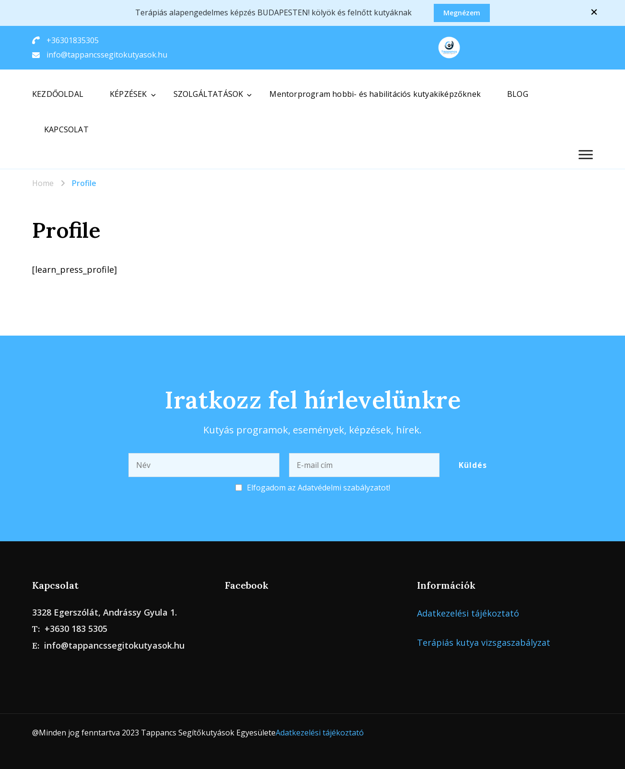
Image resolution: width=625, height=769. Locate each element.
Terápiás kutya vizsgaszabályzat (483, 642)
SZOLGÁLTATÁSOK (208, 94)
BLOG (517, 94)
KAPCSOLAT (66, 129)
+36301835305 (72, 40)
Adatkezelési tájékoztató (468, 613)
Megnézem (461, 12)
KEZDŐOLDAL (57, 94)
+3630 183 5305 (76, 628)
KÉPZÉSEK (128, 94)
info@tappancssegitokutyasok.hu (106, 54)
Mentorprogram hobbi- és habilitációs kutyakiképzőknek (375, 94)
